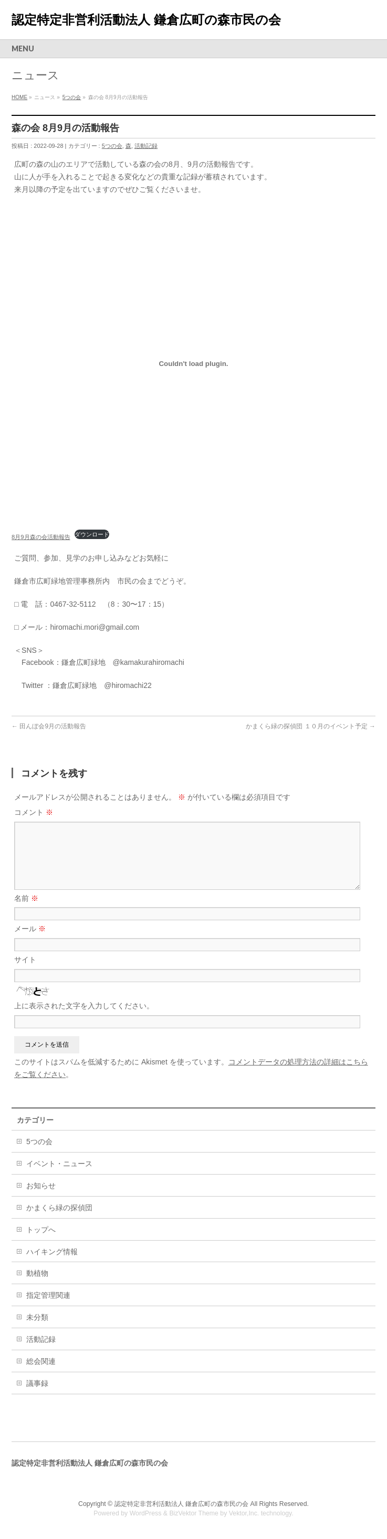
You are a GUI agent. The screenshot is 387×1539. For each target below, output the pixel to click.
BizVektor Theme (193, 1513)
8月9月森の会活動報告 (41, 537)
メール (30, 928)
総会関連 (41, 1361)
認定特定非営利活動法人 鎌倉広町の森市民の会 (146, 20)
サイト (25, 959)
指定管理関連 (48, 1295)
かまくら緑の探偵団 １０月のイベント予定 (310, 726)
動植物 (37, 1273)
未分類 (37, 1317)
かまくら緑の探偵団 (59, 1207)
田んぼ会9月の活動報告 (49, 726)
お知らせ (41, 1185)
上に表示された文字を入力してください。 (84, 1006)
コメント (33, 812)
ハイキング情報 (52, 1251)
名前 (26, 898)
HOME (19, 97)
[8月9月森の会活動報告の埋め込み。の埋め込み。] (193, 364)
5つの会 (71, 97)
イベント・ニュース (59, 1163)
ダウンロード (92, 534)
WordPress (146, 1513)
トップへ (41, 1229)
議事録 (37, 1383)
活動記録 (146, 146)
